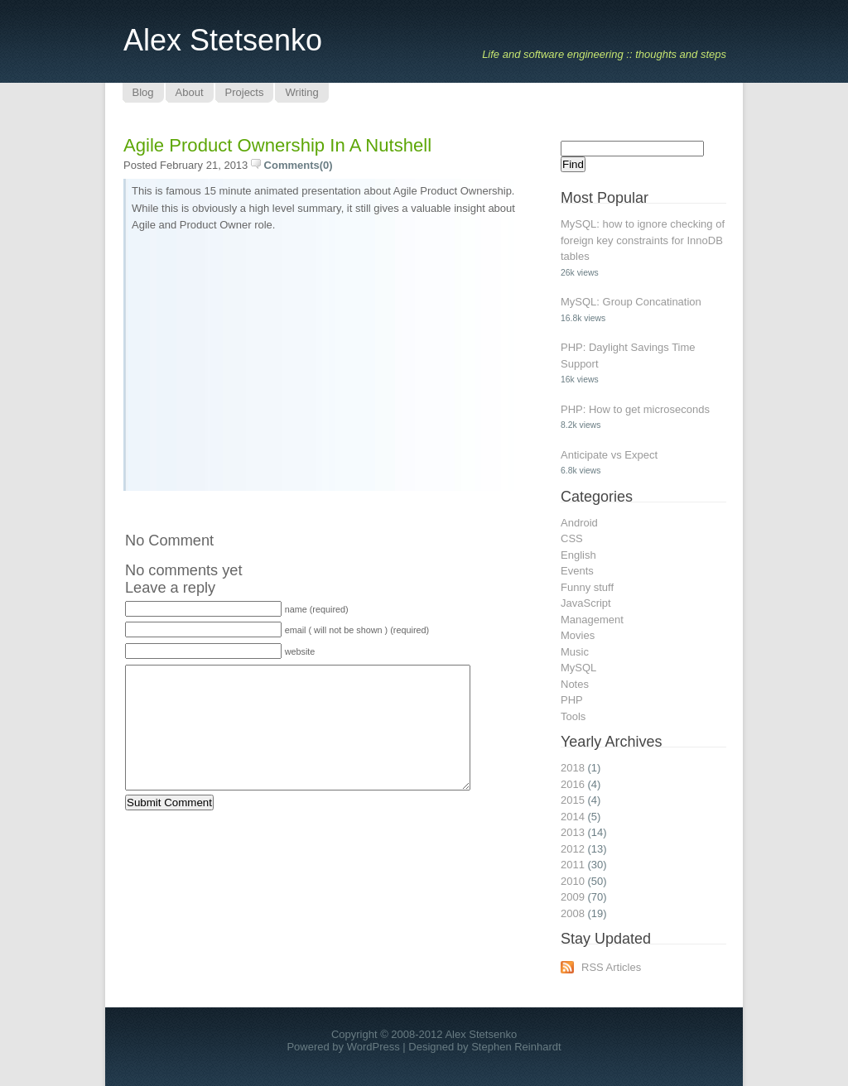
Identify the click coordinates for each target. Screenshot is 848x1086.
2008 (573, 913)
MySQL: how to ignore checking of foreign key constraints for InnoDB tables (643, 240)
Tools (573, 716)
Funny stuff (587, 587)
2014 (573, 816)
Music (575, 652)
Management (592, 619)
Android (579, 523)
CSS (572, 538)
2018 (573, 768)
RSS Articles (611, 967)
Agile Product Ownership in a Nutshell (277, 145)
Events (577, 571)
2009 (573, 897)
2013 (573, 832)
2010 (573, 881)
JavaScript (586, 603)
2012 (573, 849)
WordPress (373, 1046)
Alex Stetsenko (222, 40)
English (578, 555)
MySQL (578, 667)
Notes (575, 684)
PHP (572, 700)
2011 (573, 864)
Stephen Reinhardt (516, 1046)
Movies (578, 635)
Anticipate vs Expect (609, 455)
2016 (573, 784)
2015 (573, 800)
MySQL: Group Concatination (631, 302)
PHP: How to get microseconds (635, 409)
